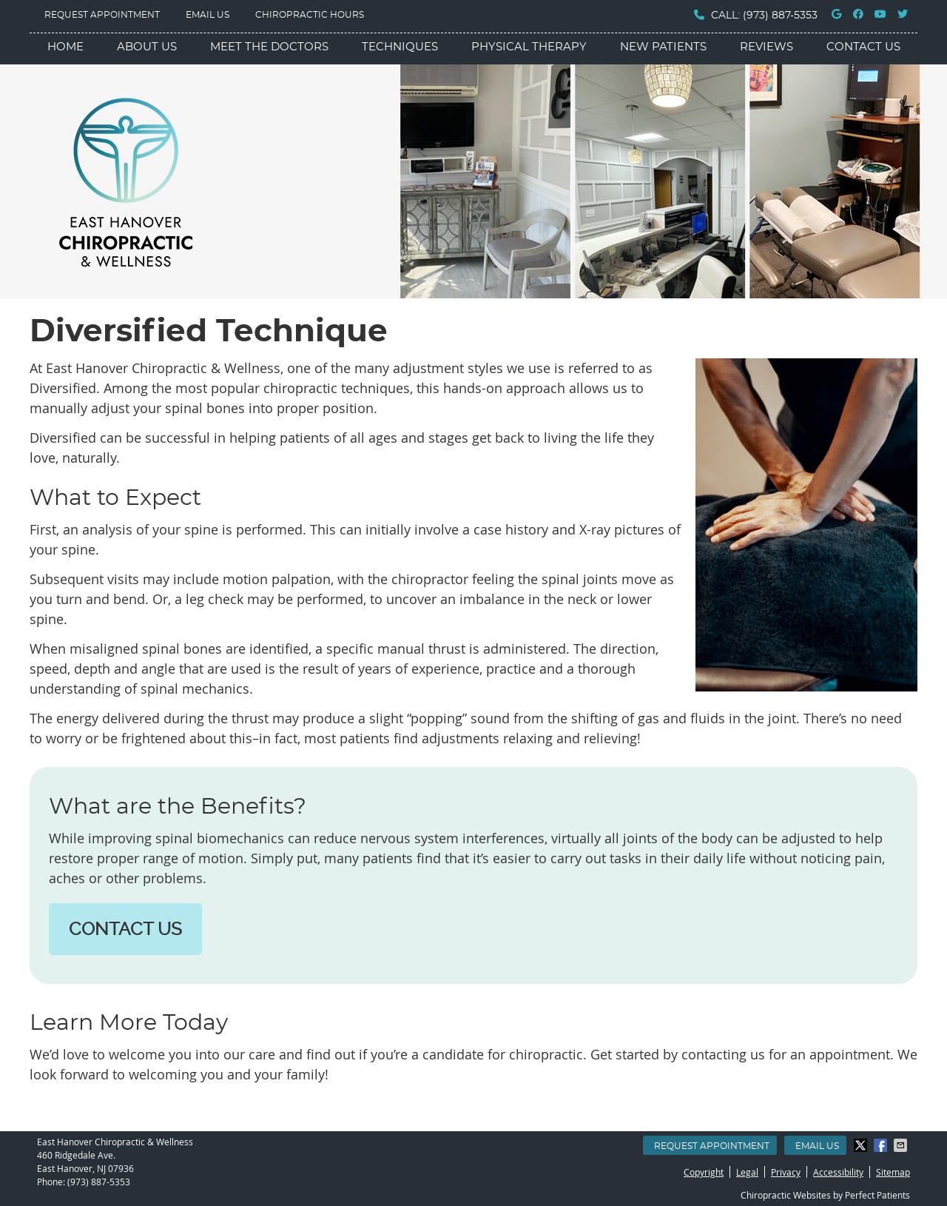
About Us (147, 47)
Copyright (704, 1172)
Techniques (400, 47)
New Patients (663, 47)
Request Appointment (102, 14)
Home (65, 47)
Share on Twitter (862, 1145)
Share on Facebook (882, 1145)
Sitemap (893, 1172)
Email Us (207, 14)
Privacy (786, 1172)
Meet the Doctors (269, 47)
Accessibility (838, 1172)
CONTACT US (125, 929)
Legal (747, 1172)
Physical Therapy (529, 47)
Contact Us (863, 47)
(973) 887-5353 (780, 15)
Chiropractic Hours (309, 14)
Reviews (766, 47)
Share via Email (902, 1145)
